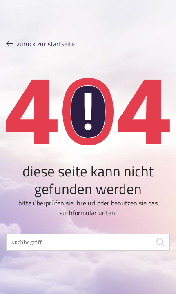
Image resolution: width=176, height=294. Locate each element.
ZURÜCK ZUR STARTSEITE (40, 43)
